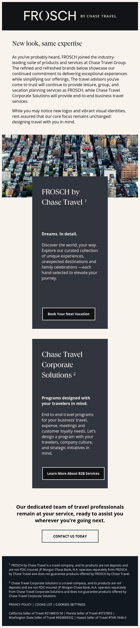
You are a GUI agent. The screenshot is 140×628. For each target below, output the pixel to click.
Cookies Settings (70, 604)
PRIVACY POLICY (20, 604)
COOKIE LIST (43, 604)
